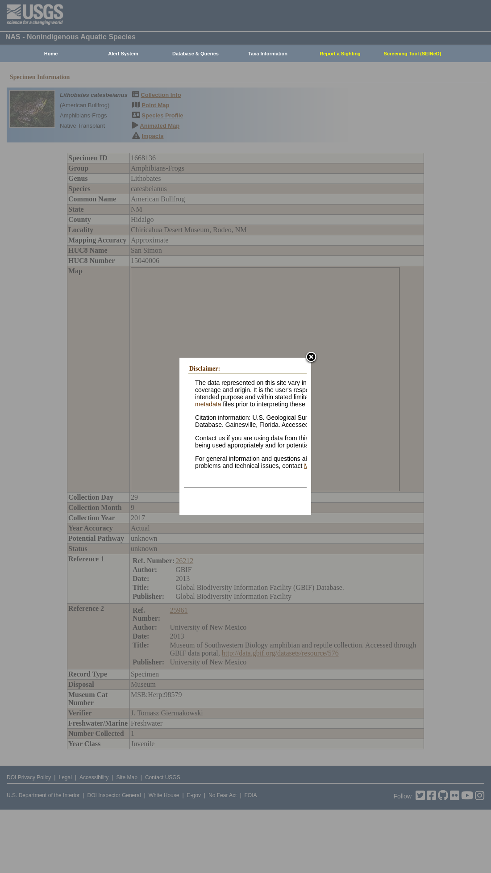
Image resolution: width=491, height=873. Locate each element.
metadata (208, 404)
